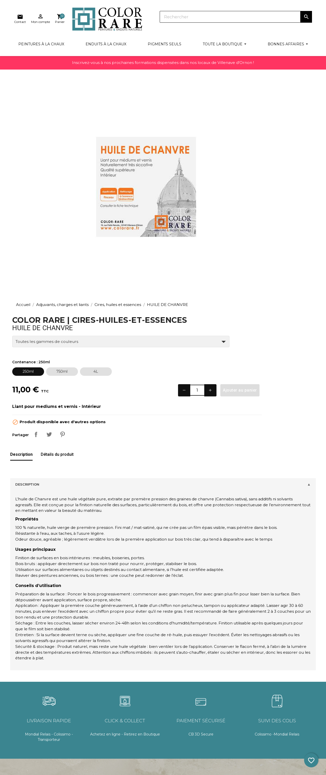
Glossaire (22, 714)
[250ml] (216, 168)
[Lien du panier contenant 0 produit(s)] (307, 19)
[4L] (284, 168)
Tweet (237, 239)
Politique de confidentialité (104, 746)
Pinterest (250, 239)
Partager (224, 239)
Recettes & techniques (34, 695)
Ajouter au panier (299, 186)
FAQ (18, 732)
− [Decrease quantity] (240, 187)
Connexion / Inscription (166, 695)
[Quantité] (254, 187)
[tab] (21, 260)
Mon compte (92, 727)
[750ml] (250, 168)
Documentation (28, 704)
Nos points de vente (231, 695)
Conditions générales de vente (101, 716)
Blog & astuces (27, 742)
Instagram (297, 698)
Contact (220, 704)
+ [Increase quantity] (268, 187)
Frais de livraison (94, 695)
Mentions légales (95, 737)
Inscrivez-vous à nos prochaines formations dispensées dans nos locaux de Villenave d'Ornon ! (163, 65)
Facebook (274, 698)
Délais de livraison (95, 704)
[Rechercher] (176, 18)
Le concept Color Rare (34, 723)
